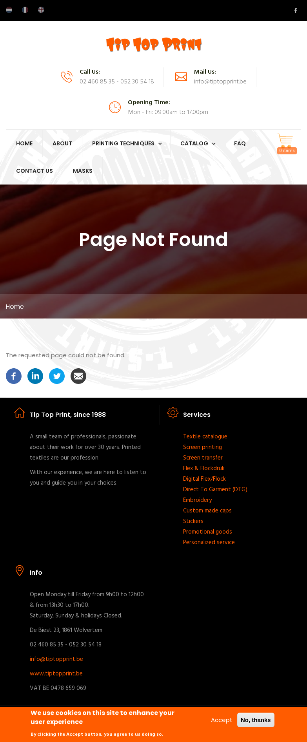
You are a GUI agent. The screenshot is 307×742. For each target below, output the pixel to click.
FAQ (240, 143)
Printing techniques (123, 143)
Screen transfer (203, 458)
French (25, 10)
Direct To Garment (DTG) (215, 489)
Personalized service (209, 542)
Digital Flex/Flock (204, 479)
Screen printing (202, 447)
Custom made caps (207, 511)
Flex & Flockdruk (204, 468)
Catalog (194, 143)
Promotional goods (207, 532)
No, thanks (256, 720)
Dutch (9, 10)
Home (24, 143)
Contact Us (34, 171)
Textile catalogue (205, 437)
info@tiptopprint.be (56, 659)
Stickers (193, 521)
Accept (222, 720)
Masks (83, 171)
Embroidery (197, 500)
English (41, 10)
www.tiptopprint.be (56, 674)
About (62, 143)
